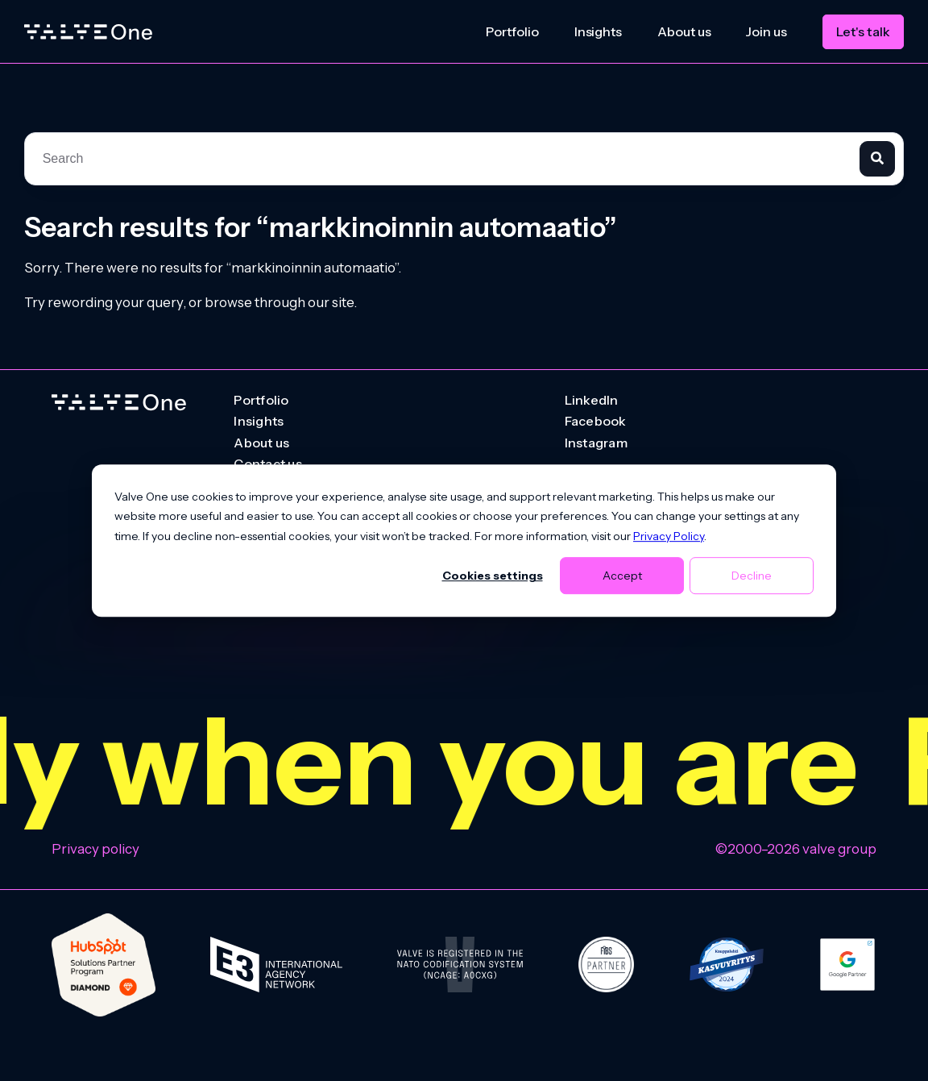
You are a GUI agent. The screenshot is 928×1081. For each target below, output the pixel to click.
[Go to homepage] (119, 402)
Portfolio (512, 31)
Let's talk (863, 31)
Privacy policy (95, 849)
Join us (766, 31)
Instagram (596, 443)
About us (683, 31)
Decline (751, 575)
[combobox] (442, 159)
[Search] (877, 159)
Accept (622, 575)
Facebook (596, 421)
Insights (598, 31)
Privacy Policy (668, 536)
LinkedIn (592, 400)
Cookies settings (492, 575)
